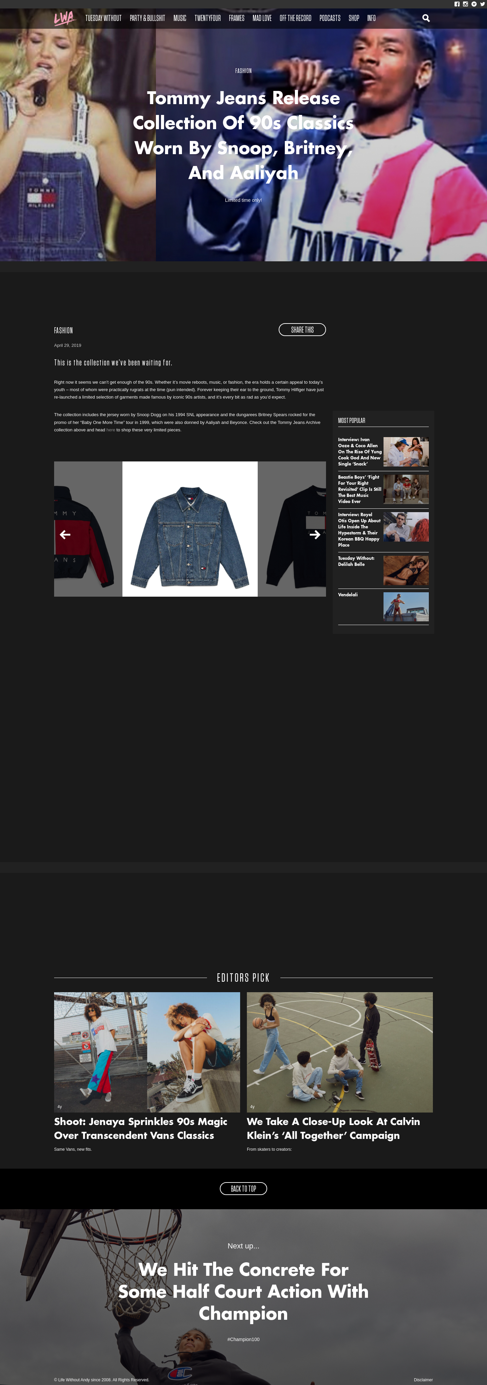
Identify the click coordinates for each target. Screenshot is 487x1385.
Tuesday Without (103, 19)
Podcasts (330, 19)
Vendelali (348, 595)
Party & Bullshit (147, 19)
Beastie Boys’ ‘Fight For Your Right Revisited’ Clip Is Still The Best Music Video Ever (359, 490)
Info (371, 19)
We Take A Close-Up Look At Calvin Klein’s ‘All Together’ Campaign (333, 1129)
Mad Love (262, 19)
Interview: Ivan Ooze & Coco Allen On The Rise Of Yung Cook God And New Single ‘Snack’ (360, 452)
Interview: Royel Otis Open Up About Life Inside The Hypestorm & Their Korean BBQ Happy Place (359, 530)
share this (302, 330)
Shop (354, 19)
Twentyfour (207, 19)
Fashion (63, 331)
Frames (237, 19)
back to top (243, 1189)
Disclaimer (423, 1380)
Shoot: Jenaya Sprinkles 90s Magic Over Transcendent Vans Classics (141, 1129)
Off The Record (295, 19)
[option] (190, 529)
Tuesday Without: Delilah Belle (356, 562)
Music (179, 19)
